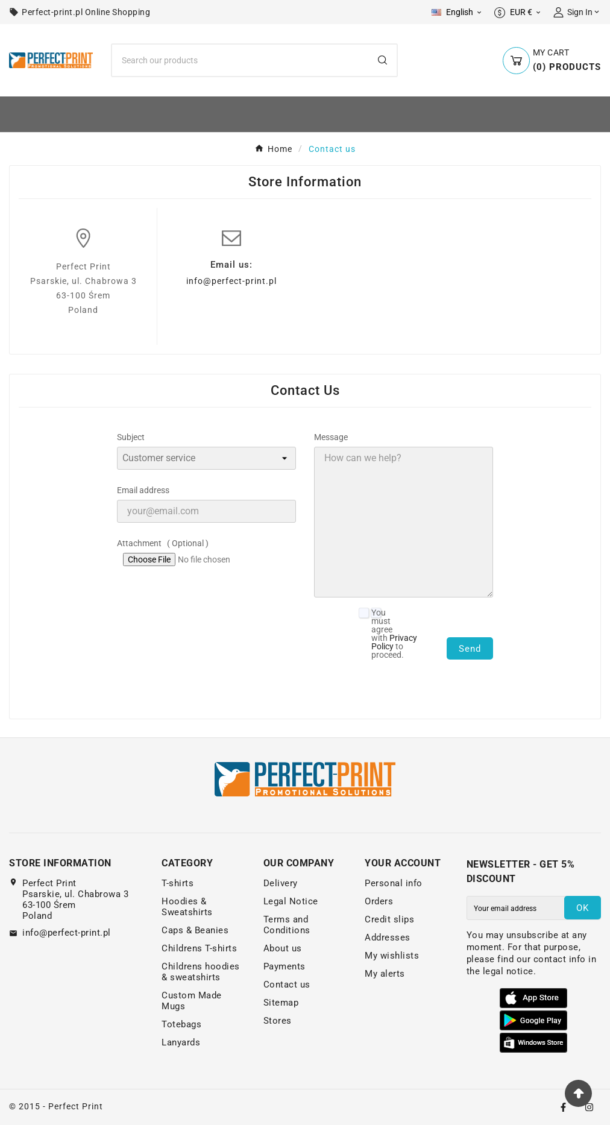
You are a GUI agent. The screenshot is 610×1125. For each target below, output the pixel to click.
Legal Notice (290, 901)
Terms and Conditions (286, 925)
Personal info (394, 883)
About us (282, 948)
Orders (379, 901)
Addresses (387, 937)
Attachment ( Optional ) (163, 543)
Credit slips (389, 919)
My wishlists (392, 955)
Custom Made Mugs (192, 1001)
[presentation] (499, 686)
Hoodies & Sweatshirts (187, 907)
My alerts (385, 973)
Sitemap (281, 1002)
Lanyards (181, 1042)
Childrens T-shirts (199, 948)
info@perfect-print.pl (231, 281)
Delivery (280, 883)
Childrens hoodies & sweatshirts (201, 972)
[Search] (240, 60)
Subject (131, 437)
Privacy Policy (394, 642)
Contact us (286, 984)
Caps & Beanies (195, 930)
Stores (277, 1020)
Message (331, 437)
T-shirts (177, 883)
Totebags (181, 1024)
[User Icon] (577, 12)
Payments (284, 966)
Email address (143, 490)
